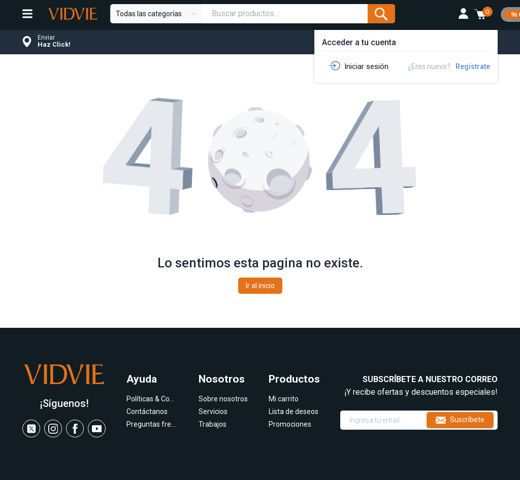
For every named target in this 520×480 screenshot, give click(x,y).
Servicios (213, 411)
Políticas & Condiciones (151, 399)
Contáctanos (147, 411)
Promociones (290, 424)
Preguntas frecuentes (151, 424)
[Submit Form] (381, 13)
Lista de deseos (293, 411)
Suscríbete (460, 420)
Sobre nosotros (223, 399)
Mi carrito (284, 399)
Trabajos (212, 424)
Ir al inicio (260, 286)
